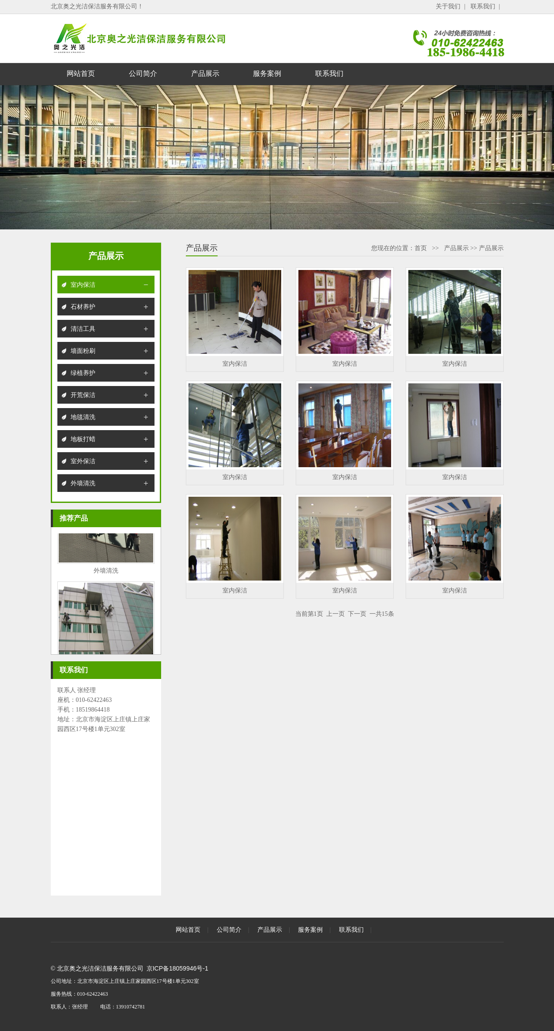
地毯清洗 (83, 416)
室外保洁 (83, 461)
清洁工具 (83, 328)
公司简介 (143, 73)
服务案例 (267, 73)
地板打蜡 (83, 438)
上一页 (335, 613)
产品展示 (205, 73)
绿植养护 (83, 372)
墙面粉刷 (83, 350)
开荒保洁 (83, 394)
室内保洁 (83, 284)
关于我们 (448, 6)
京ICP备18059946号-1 (177, 968)
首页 (421, 247)
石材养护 (83, 306)
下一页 (357, 613)
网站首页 (81, 73)
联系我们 (483, 6)
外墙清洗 (83, 483)
